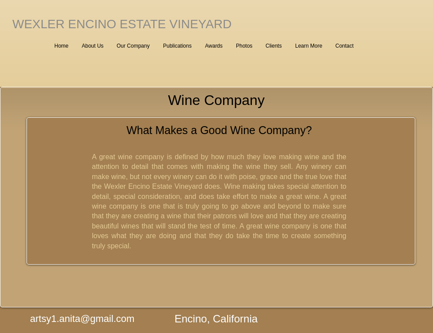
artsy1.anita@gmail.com (82, 318)
